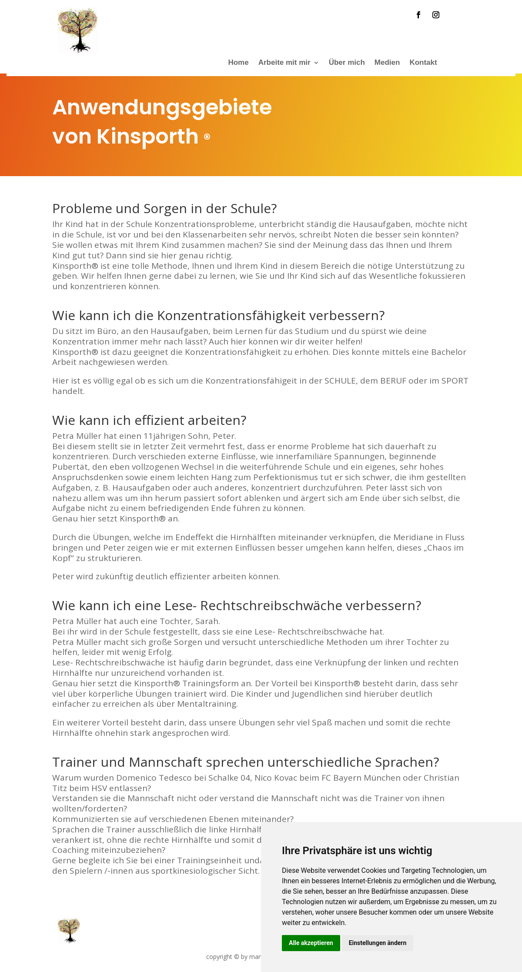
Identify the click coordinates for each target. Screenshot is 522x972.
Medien (387, 63)
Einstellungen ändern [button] (378, 942)
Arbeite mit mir (284, 63)
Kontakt (423, 63)
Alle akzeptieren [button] (311, 942)
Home (238, 63)
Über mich (347, 63)
